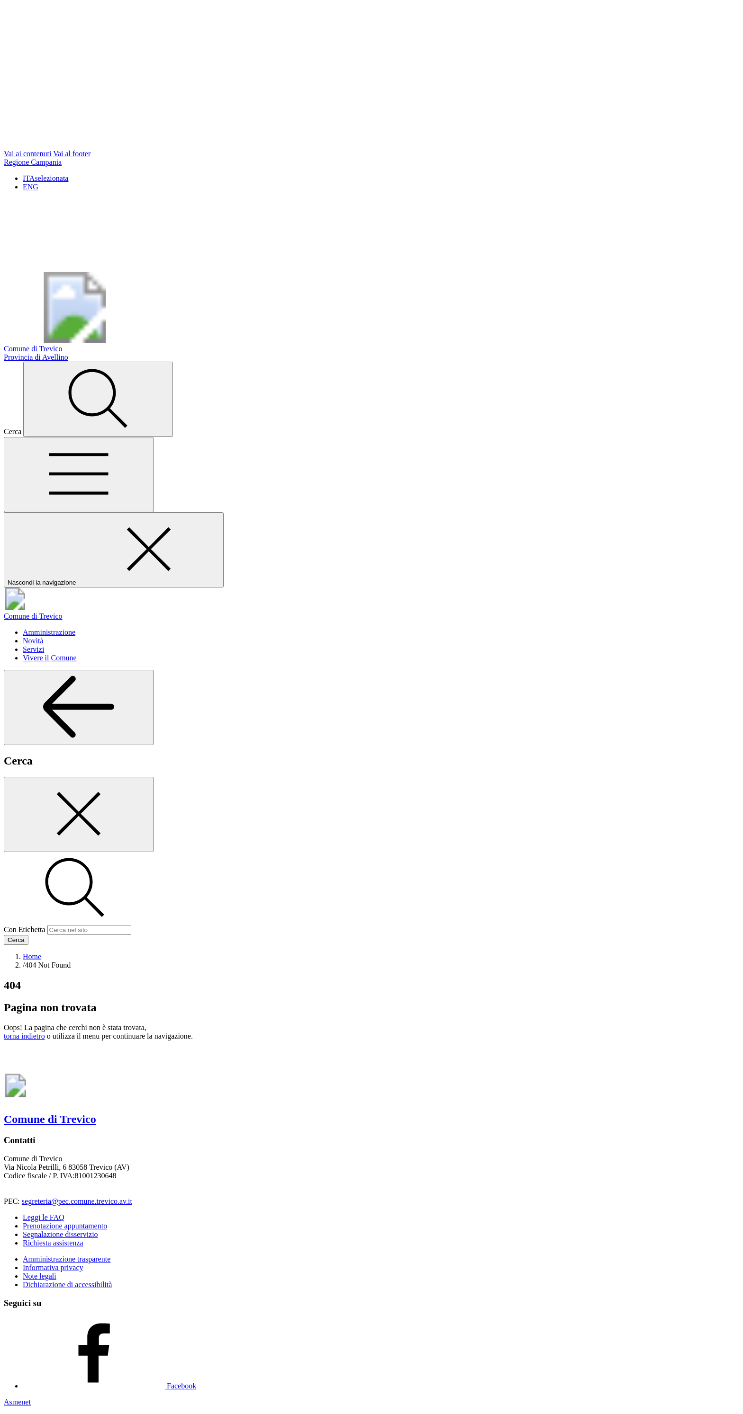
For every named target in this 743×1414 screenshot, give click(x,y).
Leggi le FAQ (43, 1217)
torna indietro (24, 1036)
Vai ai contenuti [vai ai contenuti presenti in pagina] (27, 154)
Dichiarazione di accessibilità (67, 1285)
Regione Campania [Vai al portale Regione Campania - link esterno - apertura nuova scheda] (33, 162)
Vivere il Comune (50, 658)
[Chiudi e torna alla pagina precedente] (79, 814)
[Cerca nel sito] (98, 399)
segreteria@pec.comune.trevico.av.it (77, 1201)
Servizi (33, 649)
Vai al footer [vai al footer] (72, 154)
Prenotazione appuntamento (65, 1226)
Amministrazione (49, 632)
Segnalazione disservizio (60, 1234)
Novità (33, 641)
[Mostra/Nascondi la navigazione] (79, 474)
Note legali (39, 1276)
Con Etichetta (24, 929)
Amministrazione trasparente (66, 1259)
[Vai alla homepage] (371, 612)
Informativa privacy (53, 1267)
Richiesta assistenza (53, 1243)
